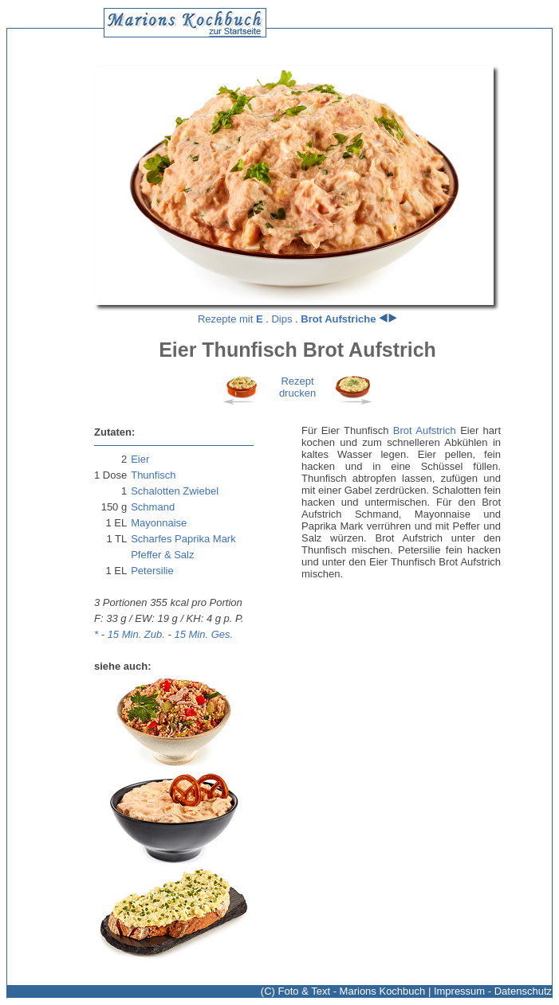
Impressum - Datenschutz (493, 991)
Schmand (153, 507)
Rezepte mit (230, 319)
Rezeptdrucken (297, 387)
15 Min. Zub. (136, 634)
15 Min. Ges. (203, 634)
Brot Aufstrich (424, 430)
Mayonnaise (159, 523)
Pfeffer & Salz (162, 555)
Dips (281, 319)
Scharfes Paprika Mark (183, 539)
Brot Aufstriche (338, 319)
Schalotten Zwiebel (174, 491)
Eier (140, 459)
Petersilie (152, 571)
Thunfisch (153, 475)
